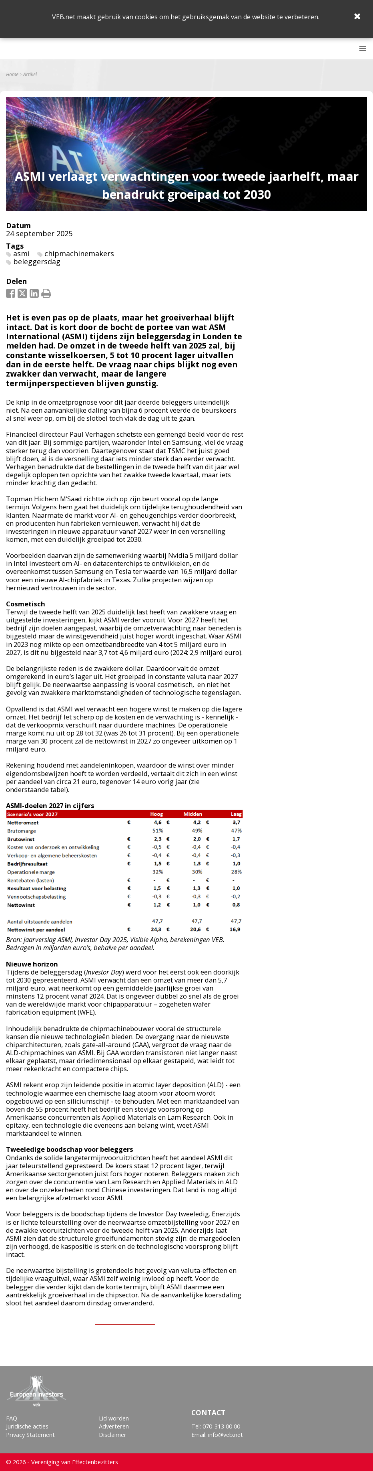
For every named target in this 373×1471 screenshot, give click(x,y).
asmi (21, 253)
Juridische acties (27, 1426)
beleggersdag (36, 261)
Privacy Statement (30, 1435)
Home (12, 74)
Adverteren (114, 1426)
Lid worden (114, 1418)
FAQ (11, 1418)
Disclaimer (112, 1435)
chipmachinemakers (79, 253)
